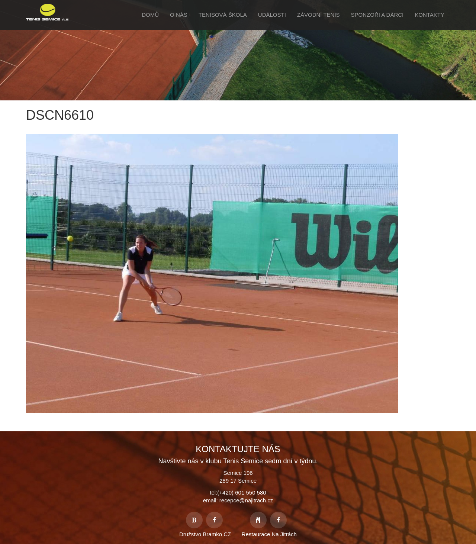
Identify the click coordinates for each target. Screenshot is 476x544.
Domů (150, 15)
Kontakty (429, 15)
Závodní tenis (318, 15)
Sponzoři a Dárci (377, 15)
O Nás (178, 15)
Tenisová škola (223, 15)
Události (272, 15)
